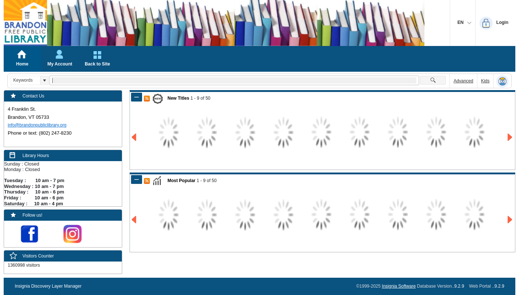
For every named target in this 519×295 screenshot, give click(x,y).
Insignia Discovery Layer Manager (48, 286)
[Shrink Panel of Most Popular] (136, 179)
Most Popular (181, 180)
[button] (44, 80)
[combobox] (25, 80)
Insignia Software (399, 286)
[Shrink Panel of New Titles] (136, 97)
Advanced (463, 80)
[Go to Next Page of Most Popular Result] (510, 219)
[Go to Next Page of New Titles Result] (510, 137)
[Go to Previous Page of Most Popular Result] (134, 219)
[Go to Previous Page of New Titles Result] (134, 137)
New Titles (178, 98)
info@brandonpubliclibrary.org (37, 125)
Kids (485, 80)
